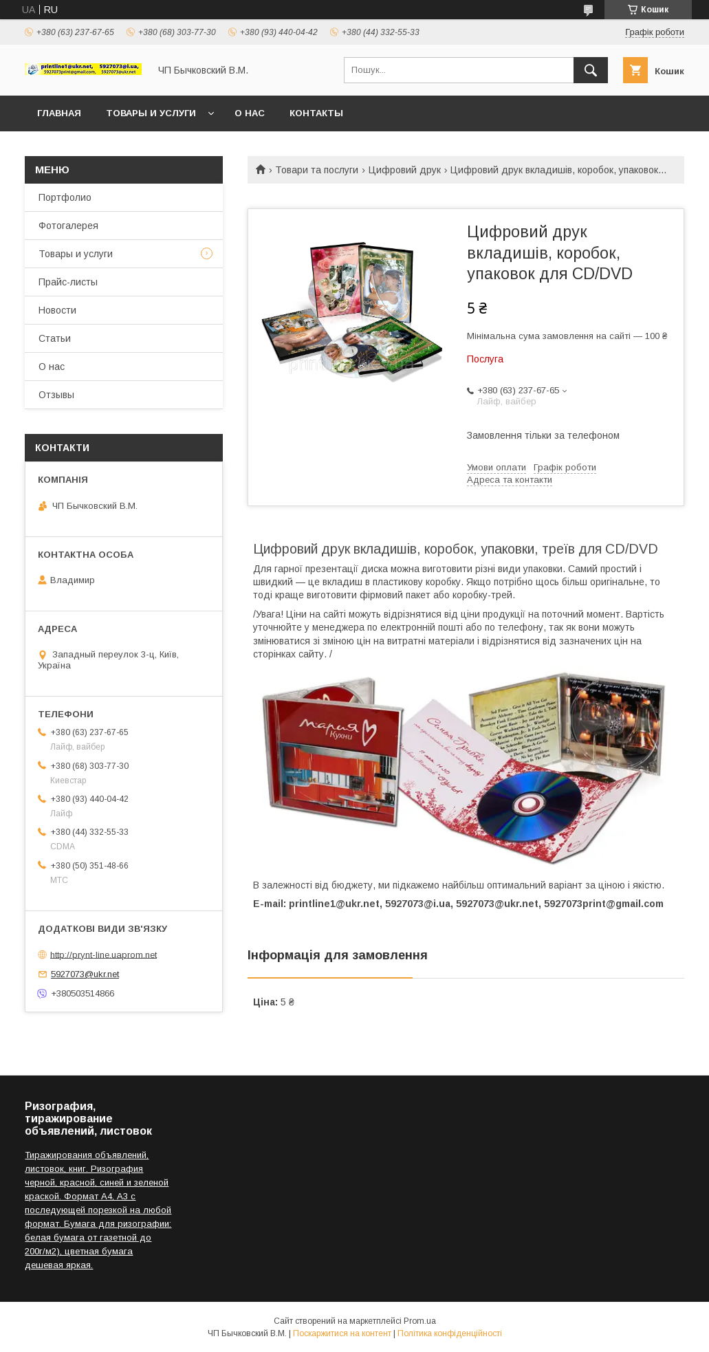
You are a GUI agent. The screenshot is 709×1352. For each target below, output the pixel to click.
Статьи (55, 338)
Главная (59, 113)
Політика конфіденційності (449, 1333)
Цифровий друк (405, 169)
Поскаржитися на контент (342, 1333)
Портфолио (65, 197)
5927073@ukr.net (85, 974)
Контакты (316, 113)
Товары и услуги (151, 113)
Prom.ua (420, 1321)
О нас (249, 113)
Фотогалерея (68, 225)
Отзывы (56, 394)
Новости (57, 310)
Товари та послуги (316, 169)
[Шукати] (591, 70)
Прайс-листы (68, 281)
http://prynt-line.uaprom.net (103, 954)
